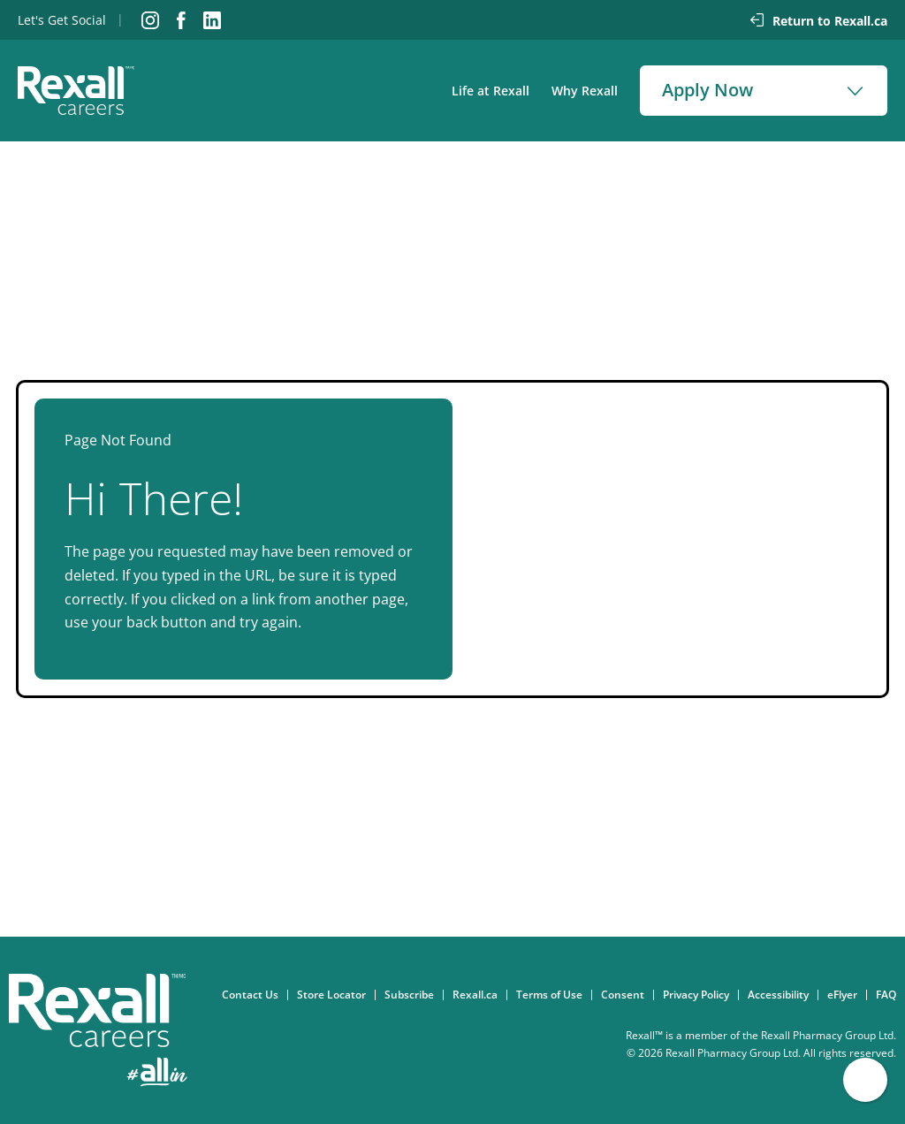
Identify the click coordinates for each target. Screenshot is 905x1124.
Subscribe (413, 995)
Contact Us (254, 995)
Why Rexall (584, 90)
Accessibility (783, 995)
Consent (627, 995)
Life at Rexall (490, 90)
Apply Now (707, 90)
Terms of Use (553, 995)
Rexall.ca (479, 995)
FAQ (890, 995)
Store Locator (336, 995)
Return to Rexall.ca (829, 20)
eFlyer (846, 995)
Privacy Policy (700, 995)
